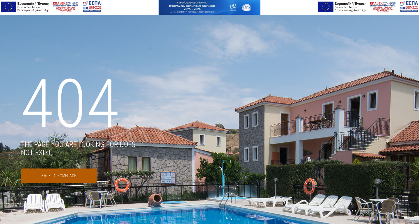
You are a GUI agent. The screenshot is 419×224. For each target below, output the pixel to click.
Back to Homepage (58, 175)
